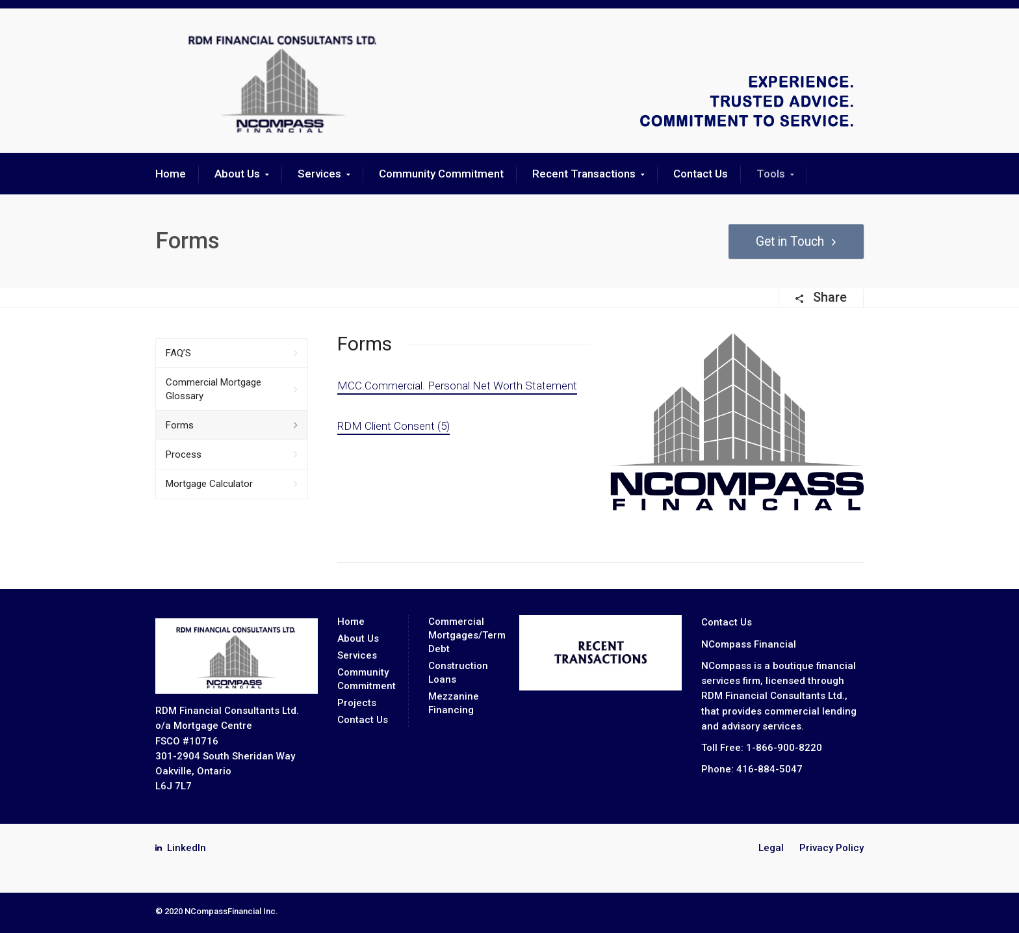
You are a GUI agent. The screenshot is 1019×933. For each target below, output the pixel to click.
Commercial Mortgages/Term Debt (467, 635)
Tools (770, 173)
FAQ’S (178, 353)
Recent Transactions (584, 173)
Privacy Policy (831, 848)
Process (183, 454)
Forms (180, 425)
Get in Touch (787, 241)
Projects (356, 703)
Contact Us (700, 173)
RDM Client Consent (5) (393, 425)
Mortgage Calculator (209, 484)
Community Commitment (441, 173)
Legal (771, 848)
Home (170, 173)
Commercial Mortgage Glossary (213, 388)
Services (319, 173)
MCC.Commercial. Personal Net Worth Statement (457, 385)
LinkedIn (186, 848)
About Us (237, 173)
